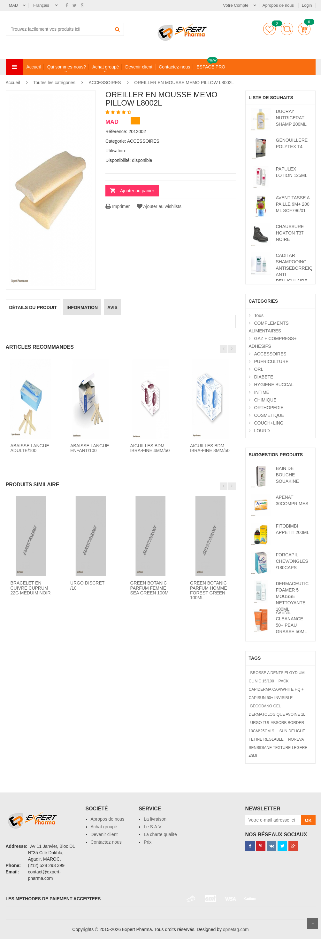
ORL (259, 369)
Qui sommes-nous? (66, 66)
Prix (147, 842)
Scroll (312, 923)
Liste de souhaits (269, 29)
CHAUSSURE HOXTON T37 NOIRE (290, 233)
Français (41, 5)
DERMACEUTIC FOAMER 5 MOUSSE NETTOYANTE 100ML (292, 596)
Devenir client (138, 66)
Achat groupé (105, 66)
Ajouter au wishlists (158, 206)
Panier (304, 29)
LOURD (262, 430)
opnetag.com (236, 929)
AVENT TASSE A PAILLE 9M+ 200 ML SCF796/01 (293, 204)
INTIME (261, 392)
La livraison (155, 819)
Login (307, 5)
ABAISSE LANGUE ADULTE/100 (30, 448)
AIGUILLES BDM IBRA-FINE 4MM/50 (150, 448)
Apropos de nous (279, 5)
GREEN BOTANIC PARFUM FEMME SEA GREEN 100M (149, 587)
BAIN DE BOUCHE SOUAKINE (287, 475)
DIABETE (263, 376)
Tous (259, 315)
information (82, 307)
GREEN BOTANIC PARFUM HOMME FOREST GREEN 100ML (208, 590)
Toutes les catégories (54, 82)
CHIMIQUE (265, 399)
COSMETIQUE (269, 415)
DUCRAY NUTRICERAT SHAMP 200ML (291, 118)
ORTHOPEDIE (269, 407)
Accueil (34, 66)
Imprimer (117, 206)
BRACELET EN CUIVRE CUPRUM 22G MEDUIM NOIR (31, 587)
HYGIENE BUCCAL (274, 384)
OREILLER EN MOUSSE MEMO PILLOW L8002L (184, 82)
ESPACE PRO (210, 66)
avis (112, 307)
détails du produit (33, 307)
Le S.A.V (152, 826)
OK (308, 820)
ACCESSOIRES (105, 82)
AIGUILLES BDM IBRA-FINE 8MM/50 (210, 448)
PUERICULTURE (271, 361)
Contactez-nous (174, 66)
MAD (13, 5)
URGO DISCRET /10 (87, 585)
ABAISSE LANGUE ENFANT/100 (89, 448)
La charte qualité (160, 834)
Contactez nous (106, 842)
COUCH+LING (269, 423)
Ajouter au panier (137, 190)
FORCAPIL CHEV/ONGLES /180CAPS (292, 561)
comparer (287, 29)
